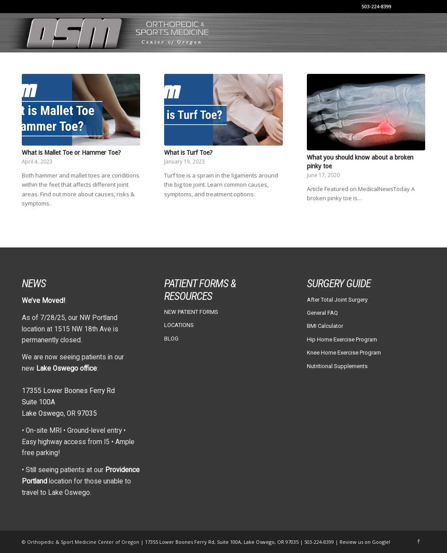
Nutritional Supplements (337, 366)
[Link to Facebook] (418, 541)
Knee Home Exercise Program (344, 352)
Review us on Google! (365, 542)
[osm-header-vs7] (110, 32)
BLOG (171, 338)
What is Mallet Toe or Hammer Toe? (71, 152)
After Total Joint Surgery (337, 299)
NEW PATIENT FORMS (191, 312)
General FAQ (322, 313)
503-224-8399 (376, 6)
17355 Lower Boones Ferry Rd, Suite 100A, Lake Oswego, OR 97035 (222, 542)
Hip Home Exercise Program (342, 339)
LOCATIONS (179, 325)
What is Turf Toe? (188, 152)
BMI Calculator (325, 326)
